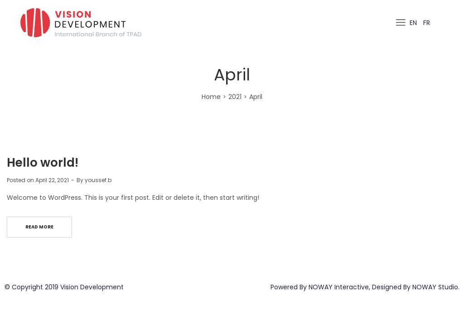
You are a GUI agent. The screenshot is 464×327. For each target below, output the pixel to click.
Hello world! (42, 162)
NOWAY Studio (435, 287)
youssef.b (98, 180)
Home (211, 96)
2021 (235, 96)
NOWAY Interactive (339, 287)
